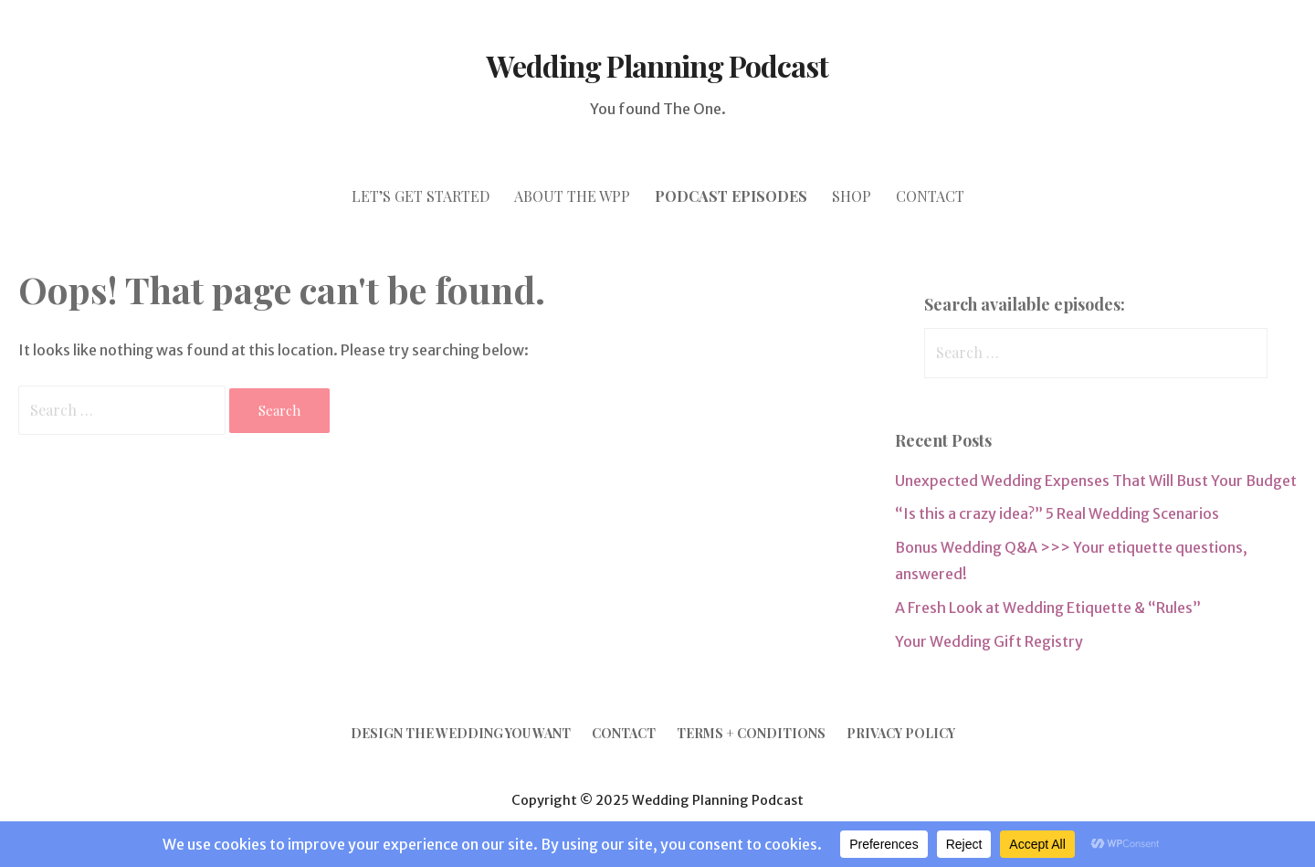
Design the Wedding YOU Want (461, 733)
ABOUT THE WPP (572, 196)
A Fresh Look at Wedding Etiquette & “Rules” (1048, 607)
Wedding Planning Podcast (658, 65)
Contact (624, 733)
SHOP (851, 196)
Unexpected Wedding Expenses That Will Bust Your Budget (1096, 480)
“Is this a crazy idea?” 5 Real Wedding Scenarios (1057, 513)
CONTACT (930, 196)
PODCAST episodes (731, 196)
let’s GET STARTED (420, 196)
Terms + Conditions (751, 733)
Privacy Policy (901, 733)
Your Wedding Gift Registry (989, 641)
